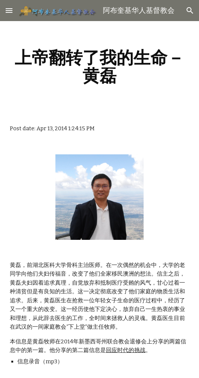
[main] (99, 67)
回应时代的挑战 (125, 350)
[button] (9, 10)
